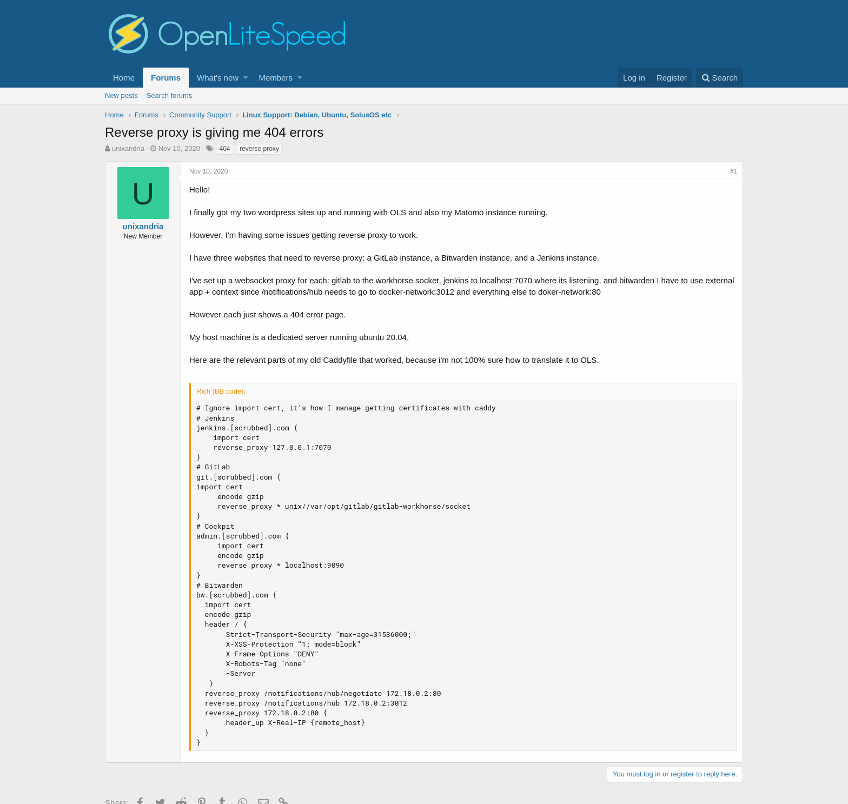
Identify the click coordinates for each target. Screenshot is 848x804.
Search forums (170, 95)
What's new (218, 77)
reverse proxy (259, 148)
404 (225, 148)
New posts (121, 95)
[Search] (719, 78)
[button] (246, 78)
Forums (166, 77)
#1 (733, 171)
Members (276, 77)
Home (124, 77)
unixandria (128, 148)
